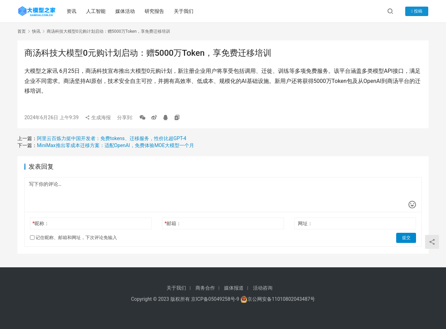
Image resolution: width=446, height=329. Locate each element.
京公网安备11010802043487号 (281, 299)
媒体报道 (234, 288)
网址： (305, 223)
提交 (406, 237)
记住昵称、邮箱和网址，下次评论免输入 (73, 237)
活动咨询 (262, 288)
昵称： (40, 223)
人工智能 (96, 11)
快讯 (36, 31)
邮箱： (172, 223)
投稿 (417, 11)
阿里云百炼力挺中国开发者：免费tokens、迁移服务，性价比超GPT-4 (111, 138)
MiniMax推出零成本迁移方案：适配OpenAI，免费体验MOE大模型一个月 (115, 145)
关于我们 (183, 11)
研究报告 (154, 11)
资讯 (71, 11)
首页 (21, 31)
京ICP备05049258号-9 (215, 299)
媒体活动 (125, 11)
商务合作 (205, 288)
